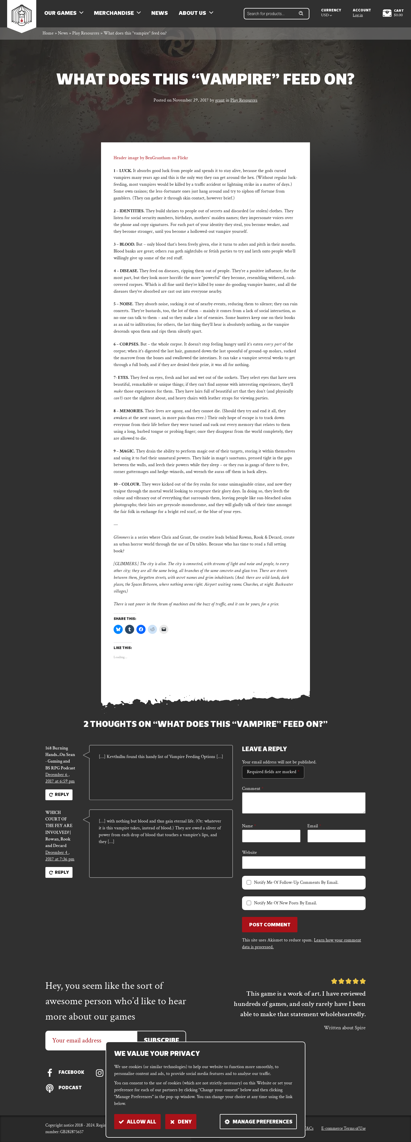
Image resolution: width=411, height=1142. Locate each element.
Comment (252, 790)
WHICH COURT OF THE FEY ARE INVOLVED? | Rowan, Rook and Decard (58, 833)
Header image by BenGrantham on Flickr (151, 160)
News (161, 14)
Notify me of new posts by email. (285, 905)
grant (220, 102)
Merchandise (115, 14)
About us (194, 14)
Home (48, 35)
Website (249, 854)
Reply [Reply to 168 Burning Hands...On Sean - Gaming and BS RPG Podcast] (59, 798)
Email (314, 828)
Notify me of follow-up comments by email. (296, 884)
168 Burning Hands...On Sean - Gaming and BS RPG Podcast (60, 760)
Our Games (62, 14)
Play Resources (85, 35)
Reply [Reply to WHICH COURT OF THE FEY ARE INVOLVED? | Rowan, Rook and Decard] (59, 877)
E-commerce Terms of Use (343, 1128)
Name (249, 828)
